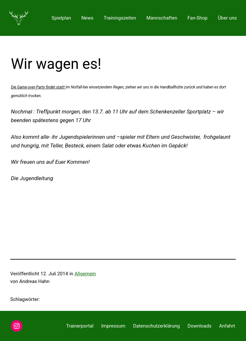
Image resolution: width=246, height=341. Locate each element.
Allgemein (85, 274)
